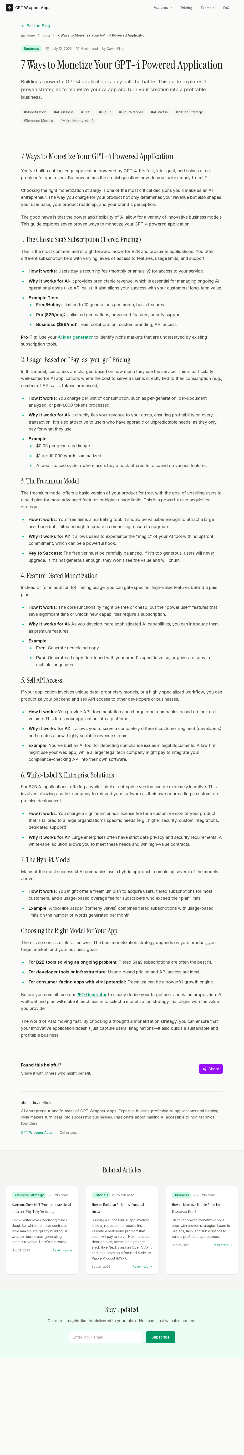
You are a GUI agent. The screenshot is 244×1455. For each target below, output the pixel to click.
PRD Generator (91, 994)
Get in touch (69, 1132)
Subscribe (161, 1337)
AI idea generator (75, 337)
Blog (46, 35)
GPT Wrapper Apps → (39, 1132)
